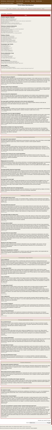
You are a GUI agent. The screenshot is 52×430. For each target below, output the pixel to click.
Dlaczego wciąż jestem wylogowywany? (8, 20)
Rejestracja (22, 8)
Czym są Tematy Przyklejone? (6, 50)
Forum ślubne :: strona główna (6, 13)
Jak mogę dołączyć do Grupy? (6, 57)
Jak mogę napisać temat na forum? (7, 36)
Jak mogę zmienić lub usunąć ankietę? (8, 40)
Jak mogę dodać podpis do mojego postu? (9, 38)
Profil (26, 8)
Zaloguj (43, 8)
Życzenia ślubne (39, 1)
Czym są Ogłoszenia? (5, 49)
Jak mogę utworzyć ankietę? (6, 39)
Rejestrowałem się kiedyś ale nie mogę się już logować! (11, 23)
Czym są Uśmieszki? (5, 47)
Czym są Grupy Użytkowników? (7, 56)
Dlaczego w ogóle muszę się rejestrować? (9, 19)
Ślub (1, 1)
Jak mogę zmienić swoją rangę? (7, 31)
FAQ (7, 8)
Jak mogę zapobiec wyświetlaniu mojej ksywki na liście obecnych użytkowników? (16, 21)
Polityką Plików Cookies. (27, 426)
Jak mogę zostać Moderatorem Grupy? (8, 58)
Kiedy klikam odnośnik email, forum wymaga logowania (11, 32)
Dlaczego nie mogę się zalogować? (7, 18)
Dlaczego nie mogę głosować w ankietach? (9, 41)
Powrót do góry (4, 84)
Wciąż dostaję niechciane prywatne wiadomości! (10, 62)
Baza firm (33, 1)
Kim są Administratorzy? (5, 54)
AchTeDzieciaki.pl (19, 3)
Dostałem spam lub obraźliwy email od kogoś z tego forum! (12, 63)
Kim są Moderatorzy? (5, 55)
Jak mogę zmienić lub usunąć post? (7, 37)
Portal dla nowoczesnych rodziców (7, 3)
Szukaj (10, 8)
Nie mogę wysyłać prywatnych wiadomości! (9, 61)
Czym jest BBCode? (5, 45)
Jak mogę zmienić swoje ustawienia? (8, 27)
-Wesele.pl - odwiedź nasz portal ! (8, 1)
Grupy (18, 8)
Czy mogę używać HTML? (6, 46)
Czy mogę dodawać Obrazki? (6, 48)
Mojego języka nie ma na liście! (7, 30)
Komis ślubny (27, 1)
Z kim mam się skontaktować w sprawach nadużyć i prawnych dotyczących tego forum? (17, 68)
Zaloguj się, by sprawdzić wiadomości (34, 8)
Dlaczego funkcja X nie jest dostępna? (8, 67)
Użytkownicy (14, 8)
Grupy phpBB (38, 391)
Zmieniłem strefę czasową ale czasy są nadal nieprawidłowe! (12, 29)
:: (43, 1)
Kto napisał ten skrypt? (5, 66)
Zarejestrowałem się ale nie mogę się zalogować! (10, 22)
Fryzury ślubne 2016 (19, 1)
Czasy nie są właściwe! (5, 28)
